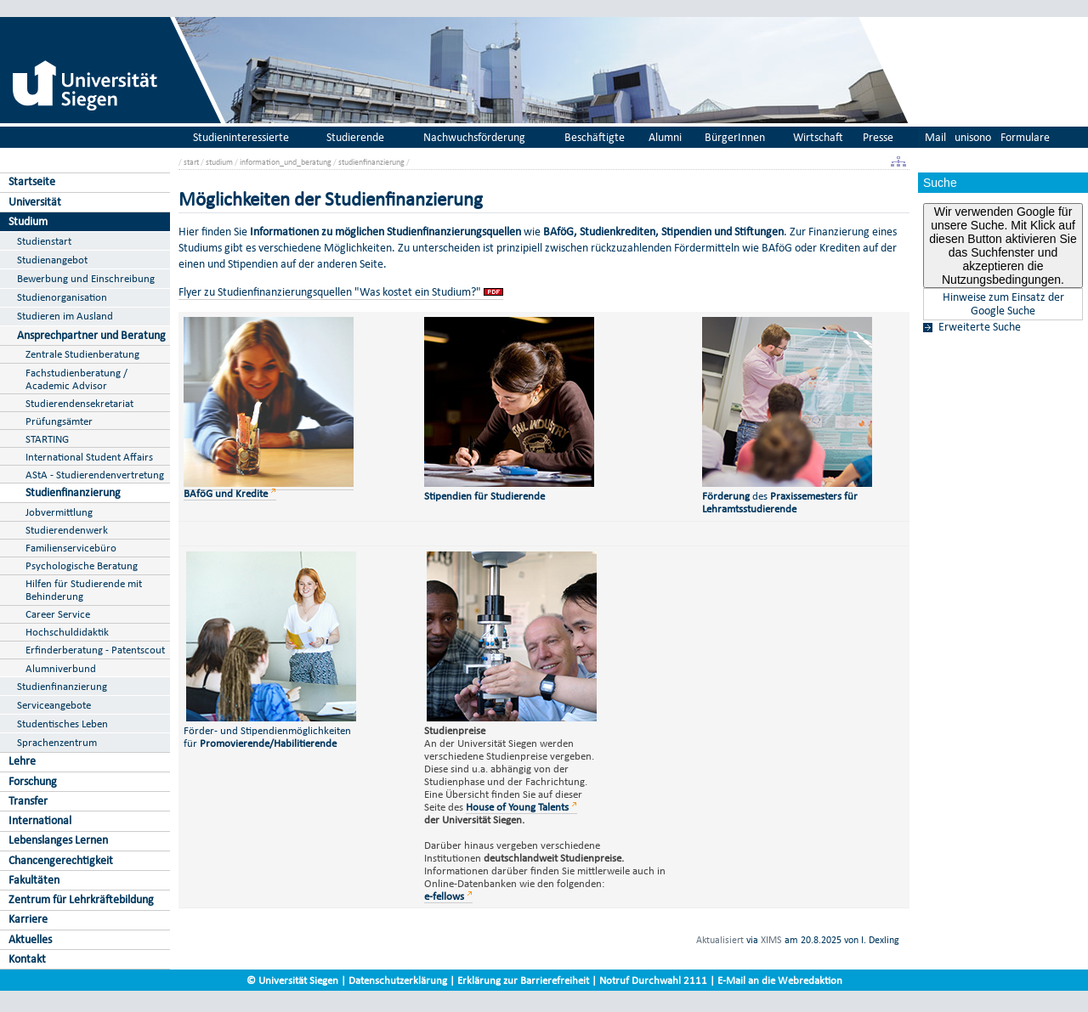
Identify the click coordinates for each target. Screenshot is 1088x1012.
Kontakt (27, 959)
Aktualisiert (720, 940)
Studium (28, 221)
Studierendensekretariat (79, 403)
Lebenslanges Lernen (58, 840)
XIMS (771, 940)
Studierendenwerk (67, 529)
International (39, 820)
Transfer (28, 801)
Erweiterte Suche (979, 327)
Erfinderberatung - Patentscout (95, 649)
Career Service (58, 614)
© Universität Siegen (292, 980)
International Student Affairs (89, 456)
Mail (935, 137)
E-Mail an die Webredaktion (779, 980)
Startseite (31, 181)
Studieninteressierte (241, 137)
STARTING (47, 439)
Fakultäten (34, 880)
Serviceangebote (54, 705)
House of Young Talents (517, 806)
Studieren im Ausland (65, 315)
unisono (973, 137)
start (191, 161)
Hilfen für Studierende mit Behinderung (84, 589)
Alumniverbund (61, 668)
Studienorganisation (62, 297)
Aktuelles (30, 939)
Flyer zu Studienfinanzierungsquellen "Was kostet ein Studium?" (329, 292)
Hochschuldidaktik (67, 631)
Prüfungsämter (59, 421)
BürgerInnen (735, 137)
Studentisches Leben (62, 723)
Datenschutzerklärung (397, 980)
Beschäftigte (594, 137)
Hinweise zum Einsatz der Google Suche (1003, 304)
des (789, 496)
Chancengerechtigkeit (60, 860)
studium (219, 161)
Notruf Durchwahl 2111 (653, 980)
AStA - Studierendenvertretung (95, 474)
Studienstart (44, 241)
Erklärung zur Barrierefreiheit (523, 980)
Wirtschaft (818, 137)
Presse (878, 137)
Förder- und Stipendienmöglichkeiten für (270, 730)
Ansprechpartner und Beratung (91, 335)
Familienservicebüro (71, 547)
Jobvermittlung (59, 512)
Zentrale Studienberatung (82, 354)
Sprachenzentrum (57, 742)
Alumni (665, 137)
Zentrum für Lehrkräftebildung (81, 899)
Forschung (32, 781)
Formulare (1025, 137)
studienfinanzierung (371, 161)
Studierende (355, 137)
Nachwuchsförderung (474, 137)
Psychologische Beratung (82, 565)
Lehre (22, 761)
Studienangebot (52, 259)
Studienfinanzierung (73, 492)
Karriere (28, 919)
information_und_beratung (286, 161)
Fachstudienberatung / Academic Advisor (77, 379)
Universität (34, 202)
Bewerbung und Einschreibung (86, 278)
